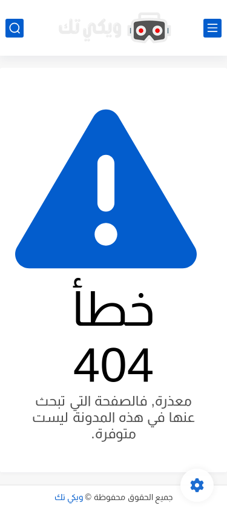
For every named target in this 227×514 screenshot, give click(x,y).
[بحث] (14, 28)
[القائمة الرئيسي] (212, 28)
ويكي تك (69, 497)
